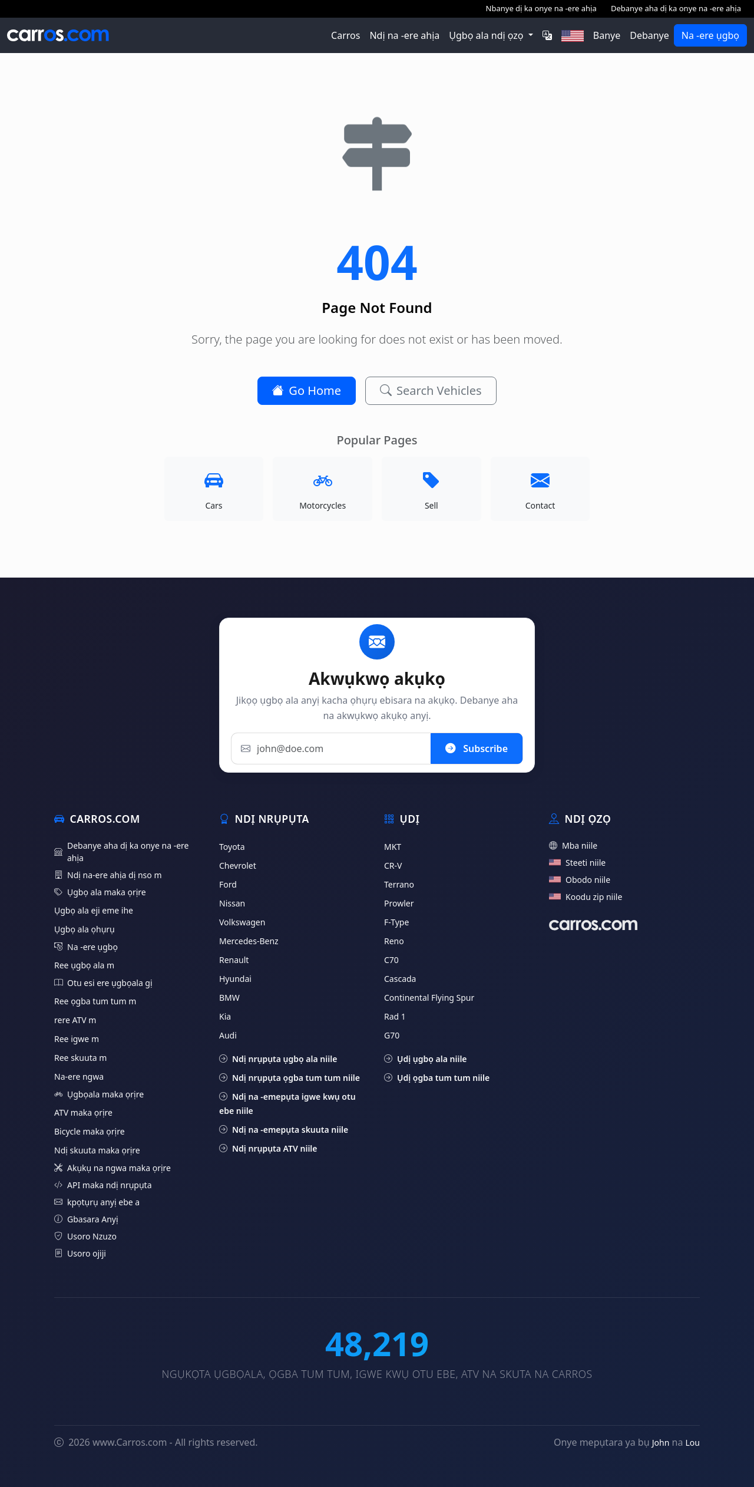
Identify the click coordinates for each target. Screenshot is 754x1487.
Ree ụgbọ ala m (84, 965)
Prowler (399, 903)
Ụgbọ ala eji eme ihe (93, 910)
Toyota (232, 846)
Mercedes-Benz (249, 941)
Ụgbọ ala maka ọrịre (100, 892)
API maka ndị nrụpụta (103, 1185)
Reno (394, 941)
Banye (606, 35)
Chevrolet (237, 865)
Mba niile (573, 845)
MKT (392, 846)
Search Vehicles (431, 390)
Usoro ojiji (80, 1253)
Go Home (306, 390)
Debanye (649, 35)
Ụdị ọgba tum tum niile (437, 1077)
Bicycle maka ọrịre (89, 1131)
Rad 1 (395, 1016)
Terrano (399, 884)
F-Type (396, 922)
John (661, 1442)
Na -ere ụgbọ (710, 35)
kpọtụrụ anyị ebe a (97, 1202)
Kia (225, 1016)
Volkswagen (242, 922)
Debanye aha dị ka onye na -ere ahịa (676, 8)
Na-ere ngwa (79, 1076)
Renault (234, 959)
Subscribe (476, 748)
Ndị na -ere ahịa (404, 35)
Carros (345, 35)
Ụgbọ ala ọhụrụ (84, 929)
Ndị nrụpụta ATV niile (268, 1148)
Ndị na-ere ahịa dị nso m (107, 875)
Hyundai (235, 978)
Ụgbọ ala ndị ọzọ (487, 35)
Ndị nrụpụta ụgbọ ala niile (278, 1058)
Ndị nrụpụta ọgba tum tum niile (289, 1077)
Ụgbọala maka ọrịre (99, 1094)
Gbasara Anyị (86, 1219)
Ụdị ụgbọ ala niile (425, 1058)
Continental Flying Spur (429, 997)
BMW (229, 997)
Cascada (400, 978)
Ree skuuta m (80, 1057)
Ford (228, 884)
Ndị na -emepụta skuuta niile (283, 1129)
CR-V (393, 865)
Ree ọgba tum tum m (95, 1001)
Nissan (232, 903)
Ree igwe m (76, 1038)
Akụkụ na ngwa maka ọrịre (112, 1168)
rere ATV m (75, 1020)
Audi (228, 1035)
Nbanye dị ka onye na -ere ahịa (541, 8)
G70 (391, 1035)
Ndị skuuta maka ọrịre (97, 1150)
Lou (693, 1442)
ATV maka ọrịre (83, 1112)
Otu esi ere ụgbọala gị (103, 983)
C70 (391, 959)
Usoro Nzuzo (85, 1236)
